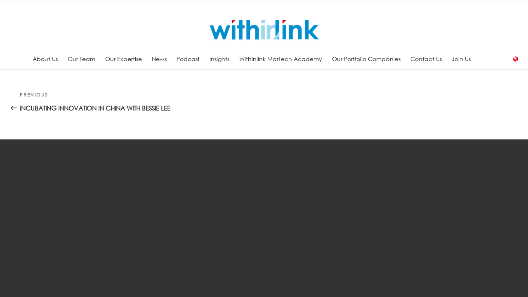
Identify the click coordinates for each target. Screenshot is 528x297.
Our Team (81, 58)
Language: (515, 59)
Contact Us (426, 58)
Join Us (461, 58)
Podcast (188, 58)
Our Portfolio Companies (366, 58)
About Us (45, 58)
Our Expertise (123, 58)
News (159, 58)
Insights (219, 58)
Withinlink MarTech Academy (280, 58)
